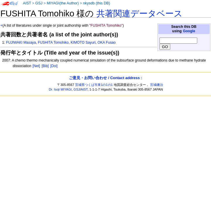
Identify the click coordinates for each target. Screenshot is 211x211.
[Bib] (45, 66)
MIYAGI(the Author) (63, 3)
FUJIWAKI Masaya (21, 42)
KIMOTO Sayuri (83, 42)
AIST (27, 3)
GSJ (38, 3)
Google (189, 31)
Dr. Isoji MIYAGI (60, 89)
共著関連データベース (139, 13)
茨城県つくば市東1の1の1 (94, 84)
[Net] (36, 66)
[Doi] (54, 66)
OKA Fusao (107, 42)
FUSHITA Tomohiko (53, 42)
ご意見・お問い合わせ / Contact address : (105, 78)
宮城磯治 (156, 84)
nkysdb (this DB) (96, 3)
